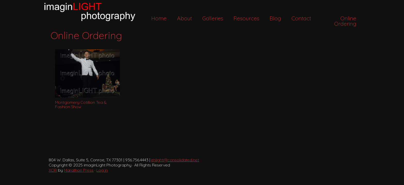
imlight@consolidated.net (175, 159)
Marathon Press (79, 170)
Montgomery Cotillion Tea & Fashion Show (81, 104)
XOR (53, 170)
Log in (102, 170)
